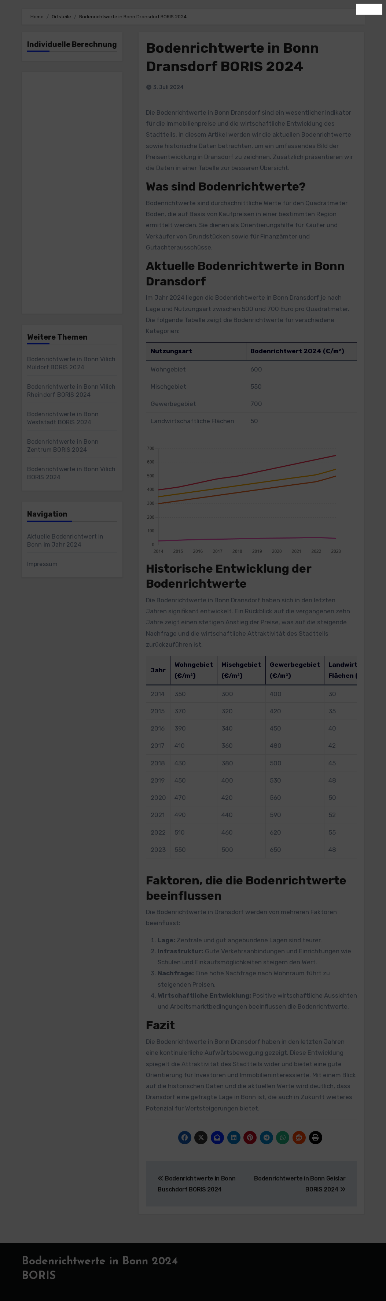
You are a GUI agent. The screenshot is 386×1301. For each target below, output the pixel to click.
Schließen (369, 9)
